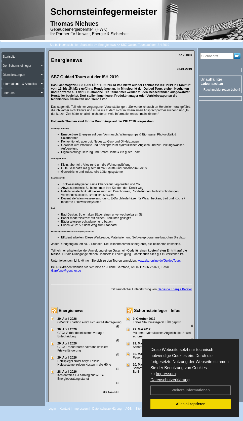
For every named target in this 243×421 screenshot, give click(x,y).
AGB (128, 408)
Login (52, 408)
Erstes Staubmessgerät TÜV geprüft (157, 322)
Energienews (71, 310)
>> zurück (185, 55)
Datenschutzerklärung (170, 380)
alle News (111, 392)
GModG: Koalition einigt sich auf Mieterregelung (89, 322)
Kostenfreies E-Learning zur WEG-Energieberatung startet (80, 376)
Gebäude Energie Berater (174, 289)
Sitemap (140, 408)
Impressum (166, 374)
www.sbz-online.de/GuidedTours (159, 260)
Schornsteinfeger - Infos (157, 310)
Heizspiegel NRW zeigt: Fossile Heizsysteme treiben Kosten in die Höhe (84, 362)
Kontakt (65, 408)
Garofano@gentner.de (66, 270)
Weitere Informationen (191, 390)
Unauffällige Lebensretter (211, 81)
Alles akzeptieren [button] (191, 404)
